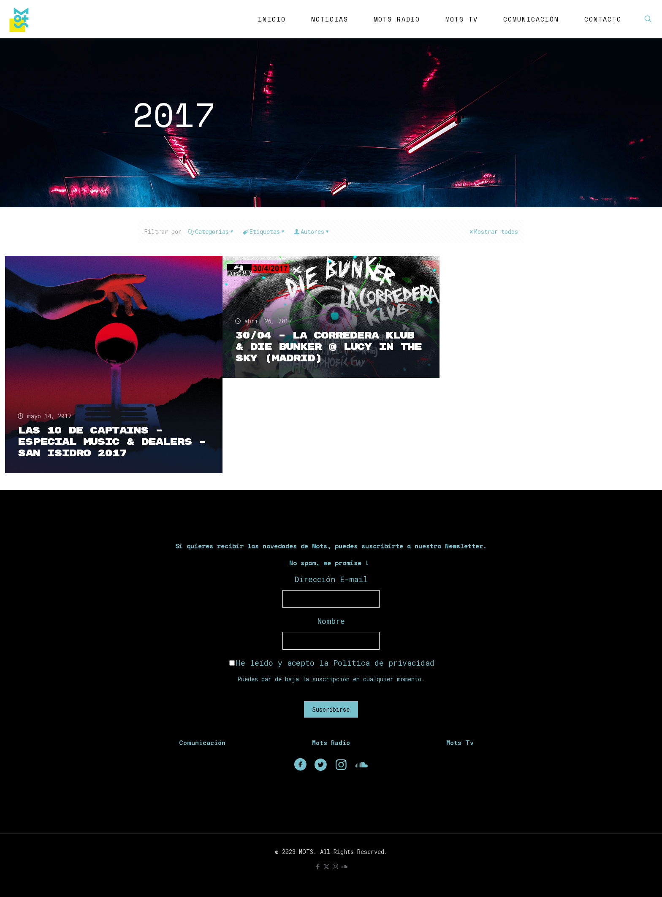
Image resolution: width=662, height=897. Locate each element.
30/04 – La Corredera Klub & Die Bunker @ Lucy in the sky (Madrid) (328, 347)
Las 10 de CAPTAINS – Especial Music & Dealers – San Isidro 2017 (112, 442)
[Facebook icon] (318, 866)
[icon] (344, 866)
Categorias (211, 232)
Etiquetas (264, 232)
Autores (311, 232)
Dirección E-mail (331, 579)
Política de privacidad (383, 663)
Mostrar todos (493, 232)
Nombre (331, 621)
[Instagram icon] (335, 866)
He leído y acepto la (331, 662)
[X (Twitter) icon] (326, 866)
